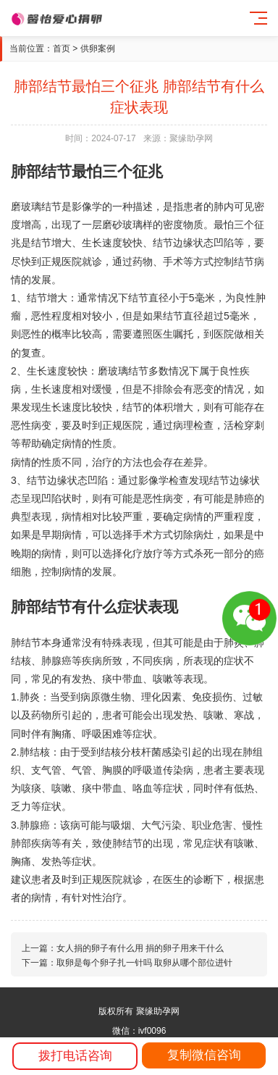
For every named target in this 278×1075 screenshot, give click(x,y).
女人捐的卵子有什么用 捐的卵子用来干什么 (140, 948)
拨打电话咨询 (75, 1056)
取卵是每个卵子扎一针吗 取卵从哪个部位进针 (144, 963)
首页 (61, 48)
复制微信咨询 (204, 1055)
